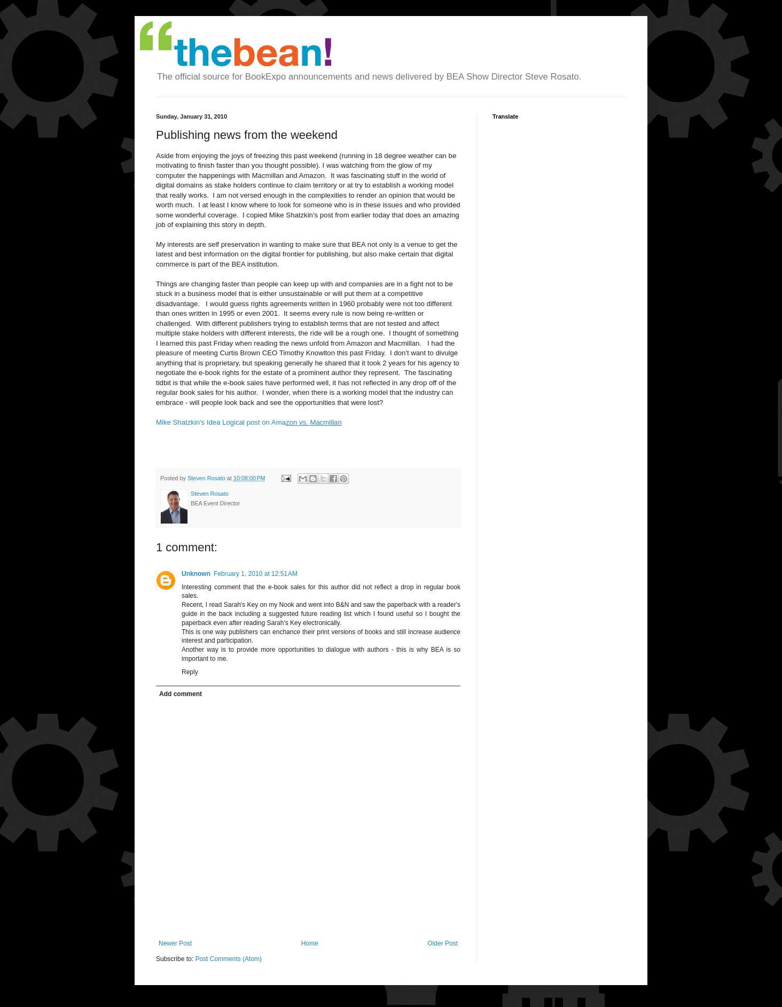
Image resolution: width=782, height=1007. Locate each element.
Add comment (180, 694)
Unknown (196, 573)
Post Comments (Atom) (228, 959)
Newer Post (175, 943)
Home (309, 943)
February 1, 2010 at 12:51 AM (256, 573)
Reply (190, 672)
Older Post (442, 943)
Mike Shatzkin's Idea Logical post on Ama (249, 422)
